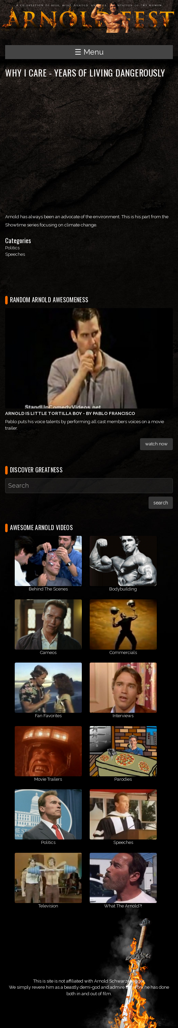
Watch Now (156, 443)
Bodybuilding (123, 589)
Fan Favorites (48, 715)
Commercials (123, 652)
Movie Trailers (48, 779)
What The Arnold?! (123, 905)
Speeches (15, 254)
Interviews (123, 715)
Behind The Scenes (48, 589)
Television (48, 905)
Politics (12, 247)
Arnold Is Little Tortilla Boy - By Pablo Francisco (70, 413)
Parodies (123, 779)
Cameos (48, 652)
